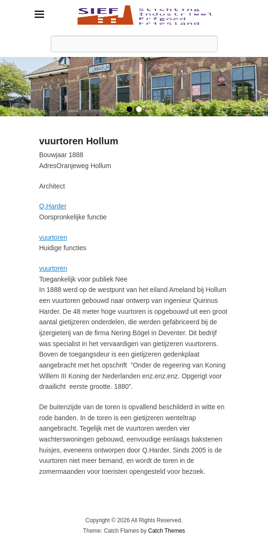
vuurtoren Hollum (79, 141)
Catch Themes (166, 530)
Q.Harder (53, 206)
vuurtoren (53, 237)
